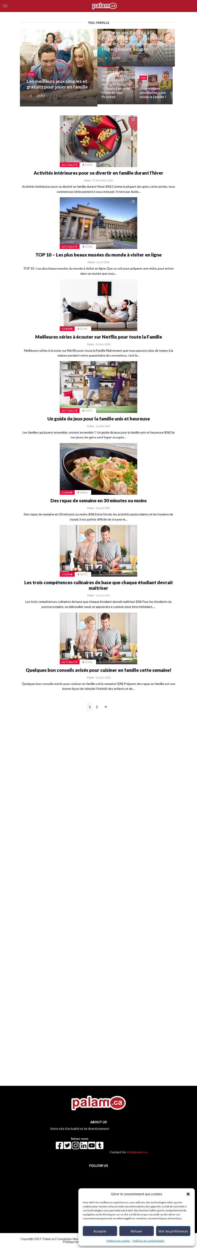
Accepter (100, 1231)
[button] (188, 1194)
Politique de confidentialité (148, 1240)
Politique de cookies (118, 1240)
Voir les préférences (173, 1231)
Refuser (136, 1231)
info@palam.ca (137, 1152)
